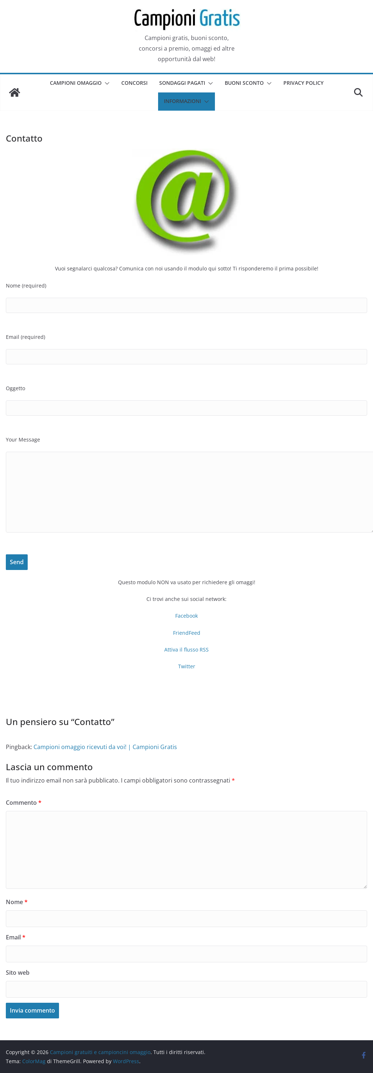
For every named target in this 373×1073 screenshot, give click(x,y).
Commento (24, 803)
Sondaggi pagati (182, 82)
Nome (17, 902)
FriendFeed (186, 632)
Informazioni (182, 101)
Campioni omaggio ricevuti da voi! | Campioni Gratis (105, 747)
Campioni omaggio (76, 82)
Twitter (186, 666)
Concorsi (134, 82)
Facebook (186, 615)
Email (15, 937)
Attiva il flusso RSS (186, 649)
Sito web (18, 973)
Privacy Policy (303, 82)
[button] (106, 83)
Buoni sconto (244, 82)
